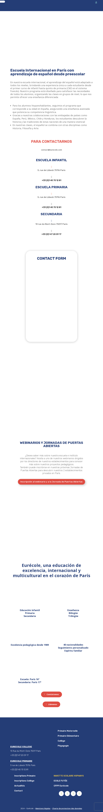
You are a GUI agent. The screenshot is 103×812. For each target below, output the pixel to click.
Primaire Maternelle (68, 731)
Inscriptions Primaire (24, 776)
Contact (18, 791)
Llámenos (52, 704)
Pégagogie (63, 746)
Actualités (19, 786)
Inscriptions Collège (24, 781)
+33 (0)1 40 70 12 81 (51, 180)
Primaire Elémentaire (68, 736)
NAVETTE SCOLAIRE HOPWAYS (69, 776)
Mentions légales (42, 808)
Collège (61, 741)
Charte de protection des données (67, 808)
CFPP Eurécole (61, 786)
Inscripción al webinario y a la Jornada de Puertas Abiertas (51, 482)
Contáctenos (53, 694)
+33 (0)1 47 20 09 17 (51, 234)
